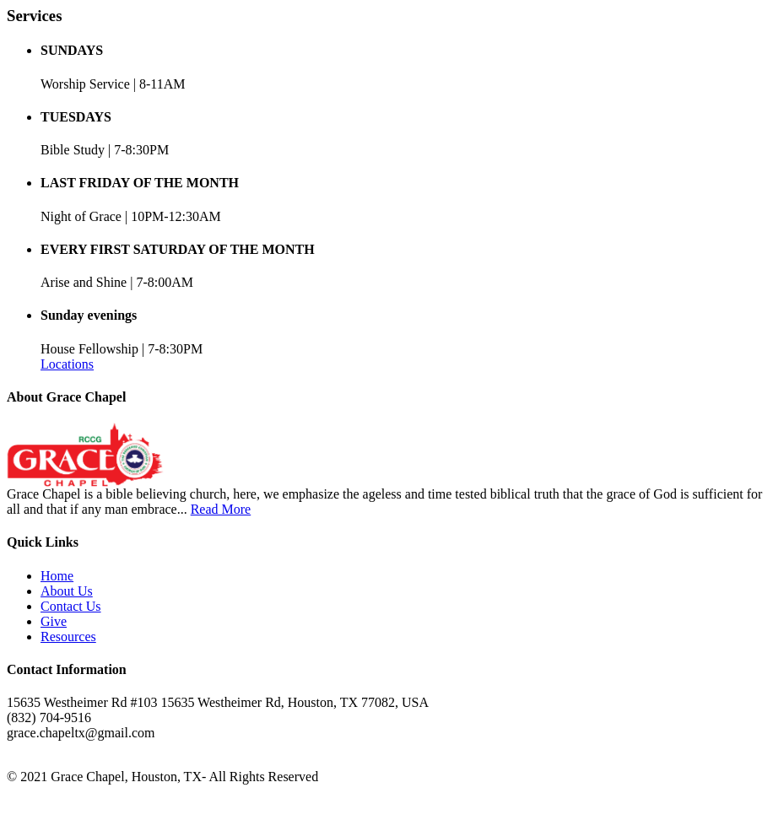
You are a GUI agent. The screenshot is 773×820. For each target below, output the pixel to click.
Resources (68, 636)
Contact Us (71, 606)
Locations (67, 364)
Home (57, 576)
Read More (221, 509)
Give (54, 621)
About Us (67, 591)
